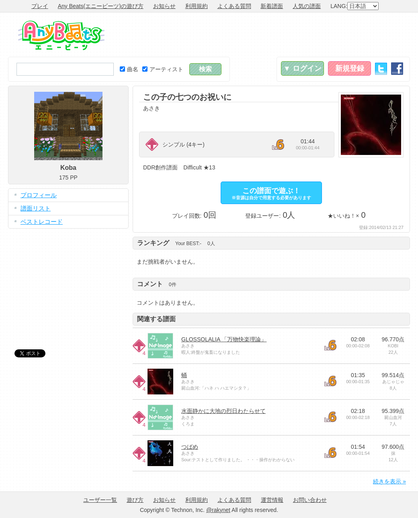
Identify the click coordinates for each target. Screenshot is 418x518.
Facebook (397, 68)
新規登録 (349, 68)
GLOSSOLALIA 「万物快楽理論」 (223, 339)
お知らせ (164, 6)
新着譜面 (271, 6)
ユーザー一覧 (100, 500)
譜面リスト (35, 208)
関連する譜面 (156, 319)
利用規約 (196, 6)
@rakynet (218, 510)
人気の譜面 (307, 6)
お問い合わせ (310, 500)
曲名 (129, 69)
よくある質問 (234, 6)
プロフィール (38, 195)
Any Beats (61, 35)
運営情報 (272, 500)
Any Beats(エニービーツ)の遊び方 (100, 6)
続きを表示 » (389, 481)
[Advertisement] (263, 35)
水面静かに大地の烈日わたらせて (223, 411)
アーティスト (162, 69)
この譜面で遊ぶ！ (271, 193)
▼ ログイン (302, 68)
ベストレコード (41, 221)
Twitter (381, 68)
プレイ (39, 6)
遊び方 (135, 500)
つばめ (189, 447)
